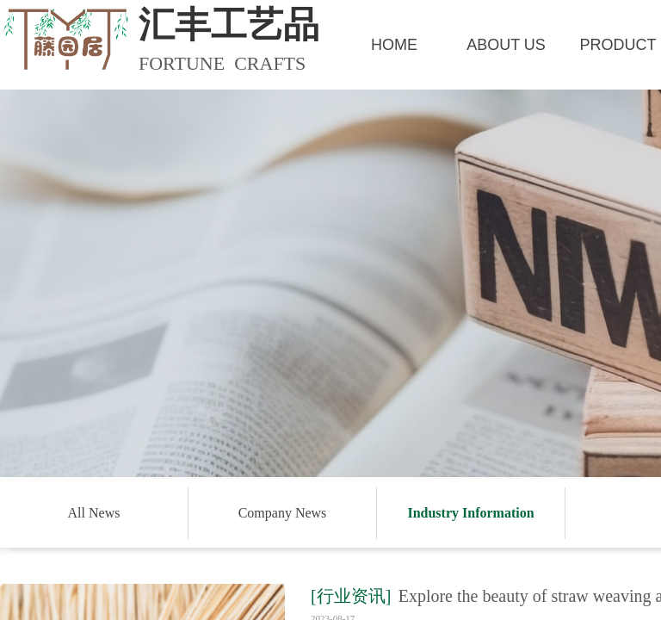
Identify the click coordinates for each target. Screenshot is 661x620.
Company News (282, 512)
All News (94, 512)
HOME (394, 44)
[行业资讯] (351, 595)
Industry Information (470, 512)
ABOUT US (506, 44)
